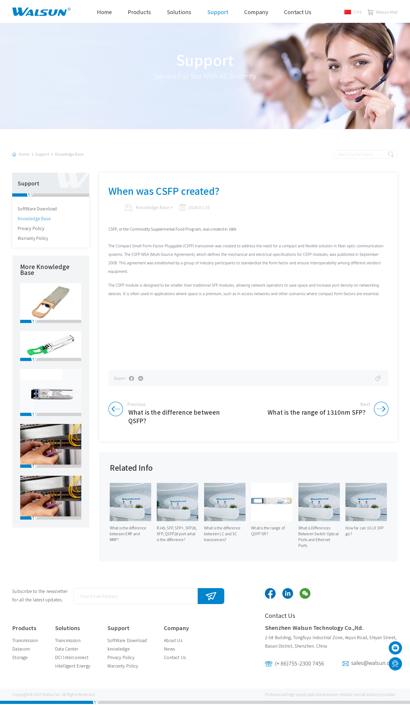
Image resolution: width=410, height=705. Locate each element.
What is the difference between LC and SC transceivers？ (222, 534)
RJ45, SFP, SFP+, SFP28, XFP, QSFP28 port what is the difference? (177, 534)
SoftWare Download (37, 209)
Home (104, 12)
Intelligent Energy (73, 667)
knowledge (118, 650)
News (169, 650)
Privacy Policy (31, 229)
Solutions (179, 12)
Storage (20, 658)
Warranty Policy (33, 239)
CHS (353, 12)
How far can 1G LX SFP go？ (364, 532)
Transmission (25, 641)
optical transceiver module (330, 695)
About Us (173, 641)
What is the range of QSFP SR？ (268, 532)
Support (217, 12)
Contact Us (297, 12)
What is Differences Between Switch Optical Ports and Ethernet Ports (318, 537)
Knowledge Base (69, 155)
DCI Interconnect (72, 658)
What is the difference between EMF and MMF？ (128, 534)
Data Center (66, 650)
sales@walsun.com (374, 664)
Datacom (21, 650)
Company (256, 12)
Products (139, 12)
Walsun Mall (382, 12)
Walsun (49, 695)
